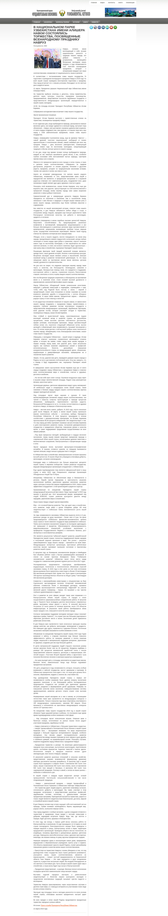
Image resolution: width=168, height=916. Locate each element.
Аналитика (48, 22)
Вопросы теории (62, 22)
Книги (120, 2)
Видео (102, 2)
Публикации (130, 2)
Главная (94, 2)
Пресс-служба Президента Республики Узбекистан (59, 905)
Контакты (111, 2)
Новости (95, 22)
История (76, 22)
